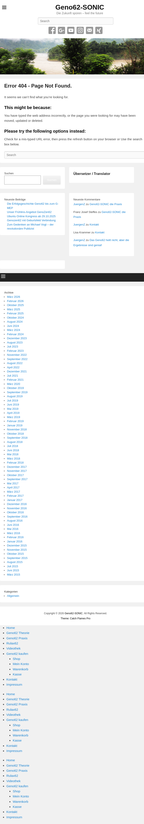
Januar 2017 (14, 500)
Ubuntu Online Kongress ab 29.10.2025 (31, 216)
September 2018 (17, 437)
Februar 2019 (15, 421)
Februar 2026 (15, 301)
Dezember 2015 (17, 545)
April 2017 (13, 487)
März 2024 (13, 330)
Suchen (9, 173)
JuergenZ (79, 204)
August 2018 (15, 442)
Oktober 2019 (15, 388)
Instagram (80, 30)
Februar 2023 (15, 350)
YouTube (70, 30)
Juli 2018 (12, 446)
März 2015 (13, 574)
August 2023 (15, 342)
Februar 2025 (15, 313)
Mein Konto (21, 664)
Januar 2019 (14, 425)
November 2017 (17, 470)
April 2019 (13, 412)
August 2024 (15, 321)
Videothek (13, 648)
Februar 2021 (15, 379)
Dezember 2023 (17, 338)
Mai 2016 (12, 528)
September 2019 (17, 392)
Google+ (61, 30)
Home (10, 628)
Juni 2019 (13, 404)
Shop (16, 659)
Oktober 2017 (15, 475)
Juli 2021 (12, 375)
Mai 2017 (12, 483)
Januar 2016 (14, 541)
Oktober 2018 (15, 433)
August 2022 (15, 363)
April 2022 (13, 367)
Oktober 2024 (15, 317)
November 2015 (17, 549)
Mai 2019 (12, 408)
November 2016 (17, 508)
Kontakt (94, 224)
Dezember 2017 (17, 466)
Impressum (14, 684)
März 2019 (13, 417)
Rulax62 (12, 643)
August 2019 (15, 396)
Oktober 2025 (15, 305)
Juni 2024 (13, 326)
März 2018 (13, 458)
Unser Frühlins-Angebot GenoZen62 (29, 212)
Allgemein (13, 595)
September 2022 (17, 359)
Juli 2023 (12, 346)
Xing (99, 30)
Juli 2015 (12, 566)
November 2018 (17, 429)
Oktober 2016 (15, 512)
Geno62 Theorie (17, 633)
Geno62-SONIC (79, 7)
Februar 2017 (15, 495)
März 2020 (13, 384)
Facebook (52, 30)
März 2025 (13, 309)
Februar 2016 (15, 537)
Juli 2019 (12, 400)
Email (89, 30)
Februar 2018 (15, 462)
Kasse (17, 674)
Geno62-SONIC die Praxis (106, 204)
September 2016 (17, 516)
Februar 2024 (15, 334)
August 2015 (15, 562)
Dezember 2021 (17, 371)
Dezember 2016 (17, 504)
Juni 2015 (13, 570)
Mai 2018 (12, 454)
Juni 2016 (13, 524)
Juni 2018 (13, 450)
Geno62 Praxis (16, 638)
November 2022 (17, 354)
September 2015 (17, 558)
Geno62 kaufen (17, 653)
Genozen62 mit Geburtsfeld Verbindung (31, 220)
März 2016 (13, 533)
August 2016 (15, 520)
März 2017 (13, 491)
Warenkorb (20, 669)
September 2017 (17, 479)
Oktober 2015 (15, 553)
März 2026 (13, 296)
